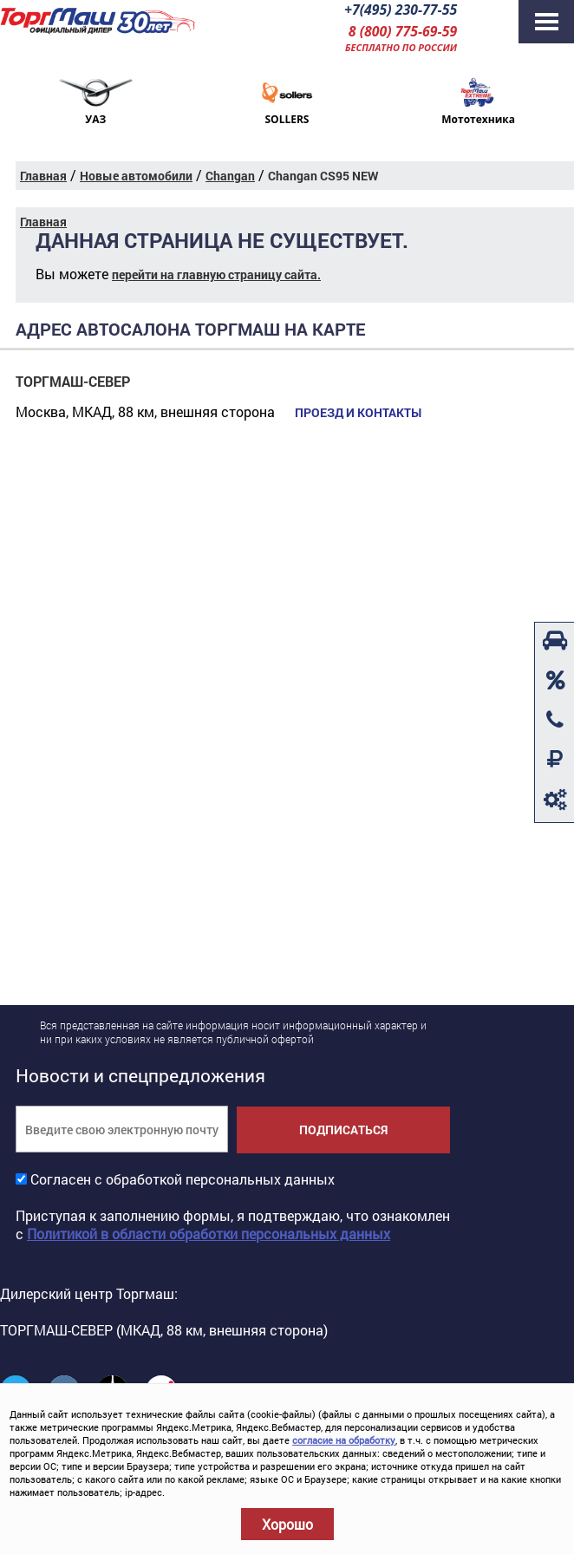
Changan (230, 175)
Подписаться (343, 1129)
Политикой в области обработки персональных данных (208, 1233)
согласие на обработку (343, 1439)
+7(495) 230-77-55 (400, 9)
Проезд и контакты (357, 413)
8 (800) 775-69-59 (402, 31)
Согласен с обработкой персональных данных (182, 1179)
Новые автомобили (136, 175)
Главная (43, 175)
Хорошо (287, 1524)
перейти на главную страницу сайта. (216, 274)
